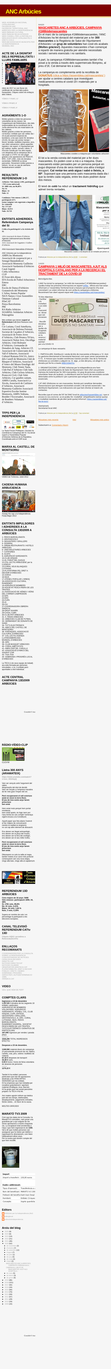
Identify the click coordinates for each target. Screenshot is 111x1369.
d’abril (9, 1261)
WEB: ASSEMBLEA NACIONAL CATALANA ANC (14, 23)
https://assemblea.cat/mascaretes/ (89, 292)
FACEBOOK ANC (9, 26)
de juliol (10, 1254)
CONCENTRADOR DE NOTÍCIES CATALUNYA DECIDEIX (15, 958)
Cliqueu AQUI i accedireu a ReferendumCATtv (14, 938)
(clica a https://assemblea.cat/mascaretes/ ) (71, 75)
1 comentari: (83, 257)
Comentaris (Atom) (60, 425)
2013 (7, 1294)
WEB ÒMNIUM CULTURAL (12, 32)
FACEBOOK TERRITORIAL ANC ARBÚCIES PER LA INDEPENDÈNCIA (17, 29)
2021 (7, 1241)
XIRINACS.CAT (8, 979)
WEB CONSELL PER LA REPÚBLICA (17, 36)
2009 (7, 1304)
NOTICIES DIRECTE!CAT (12, 963)
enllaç (86, 285)
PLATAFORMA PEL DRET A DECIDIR (17, 969)
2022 (7, 1239)
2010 (7, 1301)
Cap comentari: (84, 413)
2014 (7, 1292)
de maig (10, 1259)
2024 (7, 1234)
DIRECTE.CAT (8, 961)
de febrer (10, 1275)
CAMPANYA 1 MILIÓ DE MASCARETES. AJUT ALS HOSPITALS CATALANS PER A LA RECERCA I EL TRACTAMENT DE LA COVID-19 (72, 270)
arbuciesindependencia (14, 1219)
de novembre (12, 1246)
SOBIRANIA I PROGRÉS (12, 973)
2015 (7, 1290)
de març (10, 1273)
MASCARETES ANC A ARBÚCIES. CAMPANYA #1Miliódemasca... (18, 1264)
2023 (7, 1236)
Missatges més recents (48, 420)
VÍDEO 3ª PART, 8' (10, 108)
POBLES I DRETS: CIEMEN (13, 971)
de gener (10, 1278)
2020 (7, 1243)
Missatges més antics (99, 420)
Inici (74, 420)
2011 (7, 1299)
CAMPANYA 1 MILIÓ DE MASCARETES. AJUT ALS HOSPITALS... (16, 1269)
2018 (7, 1282)
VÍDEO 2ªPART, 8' (9, 103)
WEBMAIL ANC (8, 46)
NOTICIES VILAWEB (10, 965)
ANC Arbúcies (23, 11)
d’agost (9, 1252)
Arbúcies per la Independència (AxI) (19, 1213)
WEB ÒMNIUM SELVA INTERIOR (15, 34)
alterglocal (9, 1216)
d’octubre (10, 1248)
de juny (9, 1257)
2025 (7, 1231)
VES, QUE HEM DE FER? (13, 990)
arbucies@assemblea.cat (91, 394)
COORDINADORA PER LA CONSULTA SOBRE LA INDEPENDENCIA (17, 954)
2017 (7, 1285)
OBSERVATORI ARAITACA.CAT (14, 967)
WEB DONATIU (68, 363)
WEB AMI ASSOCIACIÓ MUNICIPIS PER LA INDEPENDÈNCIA (18, 43)
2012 (7, 1297)
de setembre (11, 1250)
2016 (7, 1287)
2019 (7, 1280)
